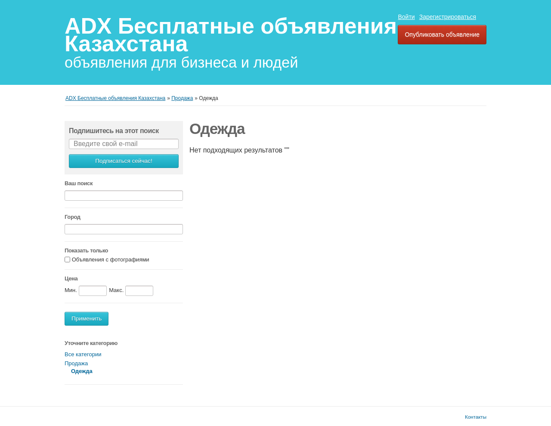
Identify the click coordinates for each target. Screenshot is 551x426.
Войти (406, 16)
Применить (86, 318)
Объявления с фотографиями (110, 260)
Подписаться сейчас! (123, 161)
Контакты (475, 417)
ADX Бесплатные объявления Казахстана (231, 34)
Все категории (83, 354)
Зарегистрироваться (447, 16)
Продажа (76, 363)
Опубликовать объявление (442, 34)
